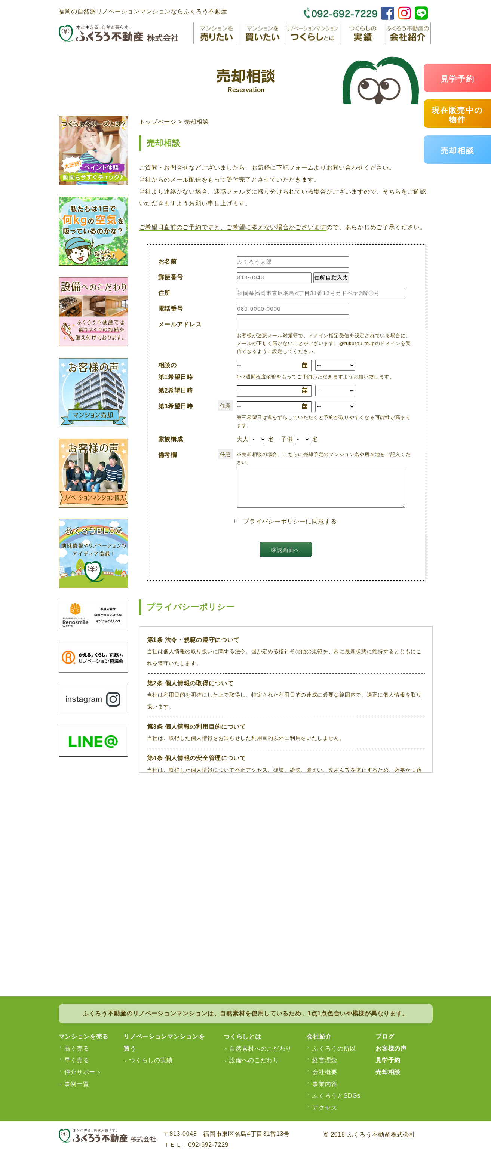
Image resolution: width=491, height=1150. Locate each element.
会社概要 (324, 1072)
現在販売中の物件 (457, 115)
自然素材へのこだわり (260, 1048)
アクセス (324, 1107)
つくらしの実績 (151, 1060)
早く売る (76, 1060)
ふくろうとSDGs (336, 1095)
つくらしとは (242, 1036)
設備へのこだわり (254, 1060)
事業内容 (324, 1084)
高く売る (76, 1048)
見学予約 (458, 78)
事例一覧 (76, 1084)
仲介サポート (83, 1072)
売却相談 (458, 150)
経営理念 (324, 1060)
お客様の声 (391, 1048)
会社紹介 (319, 1036)
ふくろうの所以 (334, 1048)
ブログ (384, 1036)
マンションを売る (84, 1036)
